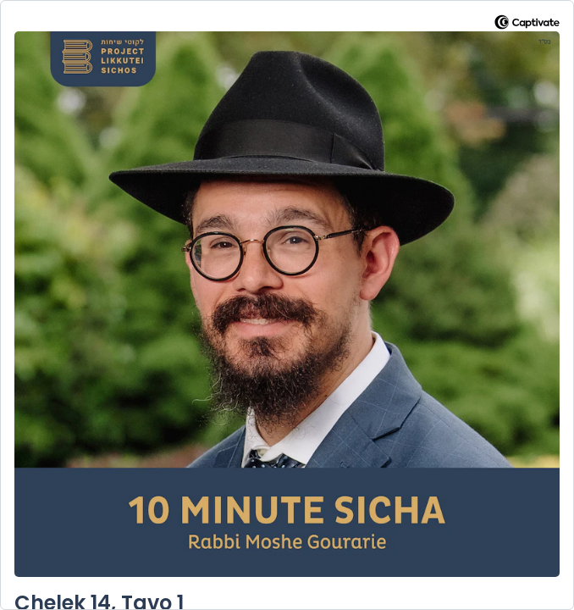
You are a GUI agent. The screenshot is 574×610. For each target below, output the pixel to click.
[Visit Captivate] (527, 25)
